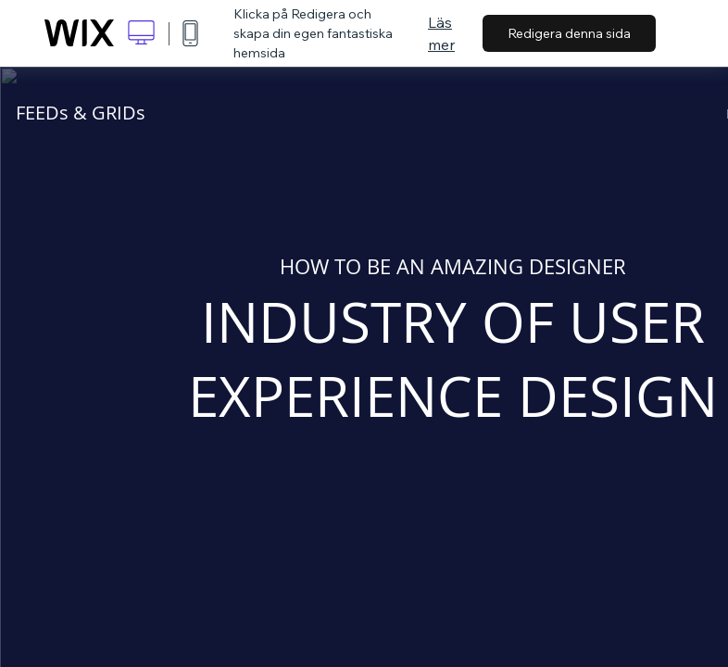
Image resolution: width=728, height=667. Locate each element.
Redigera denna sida (569, 33)
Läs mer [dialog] (441, 33)
